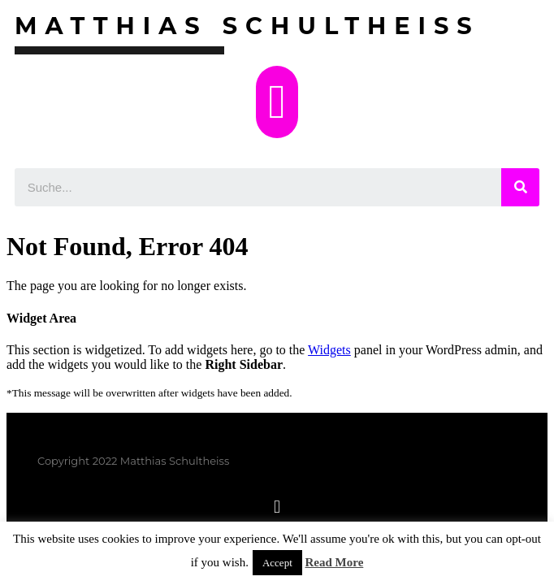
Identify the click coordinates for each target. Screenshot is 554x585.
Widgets (329, 350)
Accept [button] (277, 563)
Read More (334, 562)
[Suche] (520, 187)
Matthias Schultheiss (247, 25)
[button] (276, 102)
